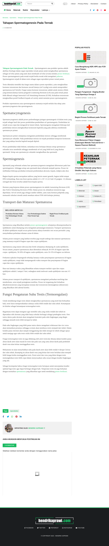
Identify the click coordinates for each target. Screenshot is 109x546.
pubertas (60, 76)
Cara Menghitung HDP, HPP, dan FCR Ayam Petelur (90, 68)
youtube (81, 528)
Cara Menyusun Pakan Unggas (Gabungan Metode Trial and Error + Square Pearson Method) (90, 142)
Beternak (16, 10)
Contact (103, 4)
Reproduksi (34, 10)
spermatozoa (21, 371)
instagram (68, 528)
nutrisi (80, 86)
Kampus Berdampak (99, 196)
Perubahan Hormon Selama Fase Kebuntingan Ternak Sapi (14, 216)
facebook (30, 528)
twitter (42, 528)
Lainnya (45, 10)
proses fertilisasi (63, 74)
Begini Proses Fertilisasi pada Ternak (59, 215)
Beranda (5, 17)
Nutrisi (25, 10)
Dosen (96, 191)
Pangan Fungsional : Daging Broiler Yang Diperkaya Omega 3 (89, 93)
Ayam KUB (98, 185)
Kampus (81, 196)
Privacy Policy (82, 4)
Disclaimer (94, 4)
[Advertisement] (37, 50)
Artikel (81, 185)
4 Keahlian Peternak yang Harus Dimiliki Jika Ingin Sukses (88, 169)
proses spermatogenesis (38, 225)
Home (7, 10)
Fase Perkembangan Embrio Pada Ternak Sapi (37, 215)
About (72, 4)
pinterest (55, 528)
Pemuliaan (97, 201)
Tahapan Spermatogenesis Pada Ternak (18, 68)
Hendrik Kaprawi (61, 536)
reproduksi (13, 17)
